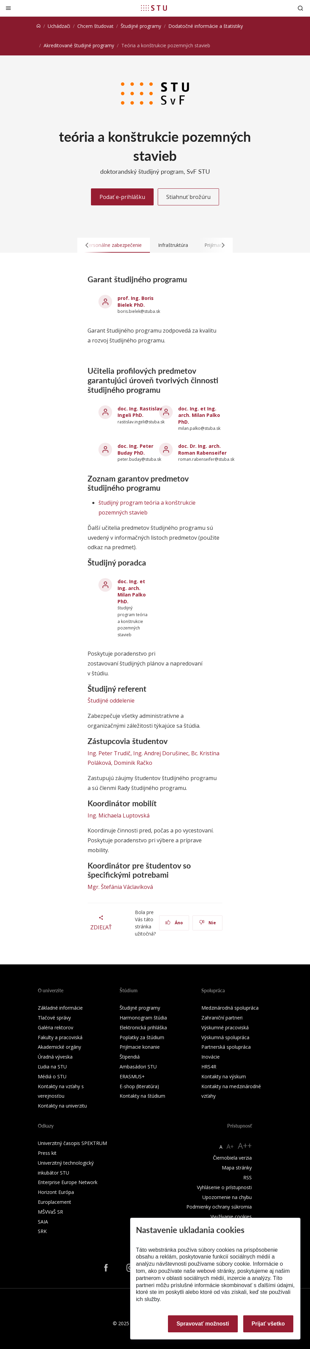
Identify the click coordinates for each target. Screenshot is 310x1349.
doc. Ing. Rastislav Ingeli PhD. (140, 412)
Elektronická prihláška (143, 1027)
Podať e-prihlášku (122, 197)
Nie (207, 923)
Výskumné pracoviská (225, 1027)
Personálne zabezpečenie (114, 245)
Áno (174, 923)
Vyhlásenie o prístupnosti (224, 1187)
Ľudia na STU (52, 1066)
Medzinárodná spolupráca (230, 1008)
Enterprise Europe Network (67, 1182)
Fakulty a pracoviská (60, 1037)
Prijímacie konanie (140, 1047)
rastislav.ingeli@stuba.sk (141, 422)
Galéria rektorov (55, 1027)
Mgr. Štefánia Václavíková (120, 887)
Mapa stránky (237, 1167)
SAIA (43, 1221)
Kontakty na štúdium (142, 1096)
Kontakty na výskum (223, 1076)
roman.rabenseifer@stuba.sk (206, 459)
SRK (42, 1231)
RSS (247, 1177)
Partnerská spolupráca (226, 1047)
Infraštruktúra (173, 245)
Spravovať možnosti (202, 1324)
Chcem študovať (95, 26)
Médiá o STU (52, 1076)
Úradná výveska (55, 1056)
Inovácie (210, 1056)
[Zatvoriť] (8, 8)
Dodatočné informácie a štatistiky (205, 26)
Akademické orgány (59, 1047)
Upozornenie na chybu (227, 1197)
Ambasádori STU (138, 1066)
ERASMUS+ (132, 1076)
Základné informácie (60, 1008)
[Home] (38, 26)
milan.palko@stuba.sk (199, 428)
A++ (245, 1145)
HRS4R (208, 1066)
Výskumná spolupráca (225, 1037)
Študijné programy (141, 26)
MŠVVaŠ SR (50, 1212)
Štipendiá (130, 1056)
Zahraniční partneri (222, 1017)
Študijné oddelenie (111, 700)
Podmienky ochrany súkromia (219, 1206)
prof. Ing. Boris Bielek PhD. (136, 301)
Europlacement (54, 1202)
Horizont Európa (56, 1192)
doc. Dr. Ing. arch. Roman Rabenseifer (202, 449)
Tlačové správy (54, 1017)
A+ (230, 1146)
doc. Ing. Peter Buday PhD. (135, 449)
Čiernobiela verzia (232, 1157)
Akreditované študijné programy (79, 45)
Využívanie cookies (231, 1216)
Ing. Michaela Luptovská (119, 815)
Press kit (47, 1153)
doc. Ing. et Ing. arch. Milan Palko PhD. (199, 415)
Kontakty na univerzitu (62, 1105)
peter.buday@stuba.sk (139, 459)
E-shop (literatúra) (139, 1086)
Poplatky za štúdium (142, 1037)
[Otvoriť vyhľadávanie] (300, 8)
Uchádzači (59, 26)
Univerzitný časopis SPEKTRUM (72, 1143)
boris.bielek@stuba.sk (139, 311)
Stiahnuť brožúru (188, 197)
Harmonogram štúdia (143, 1017)
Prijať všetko (268, 1324)
